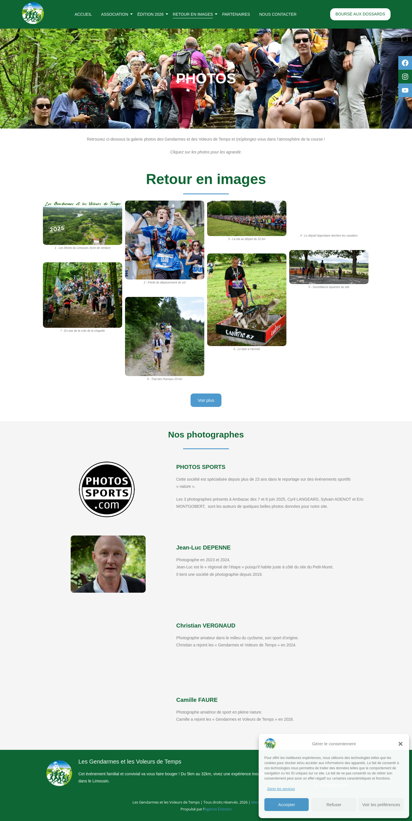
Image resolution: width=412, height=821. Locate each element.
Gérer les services (281, 789)
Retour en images (194, 14)
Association (115, 14)
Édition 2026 (151, 14)
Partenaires (236, 14)
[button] (400, 744)
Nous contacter (277, 14)
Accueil (83, 14)
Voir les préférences (381, 804)
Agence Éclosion (218, 809)
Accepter (286, 804)
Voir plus (206, 400)
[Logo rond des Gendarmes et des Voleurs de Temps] (32, 13)
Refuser (334, 804)
